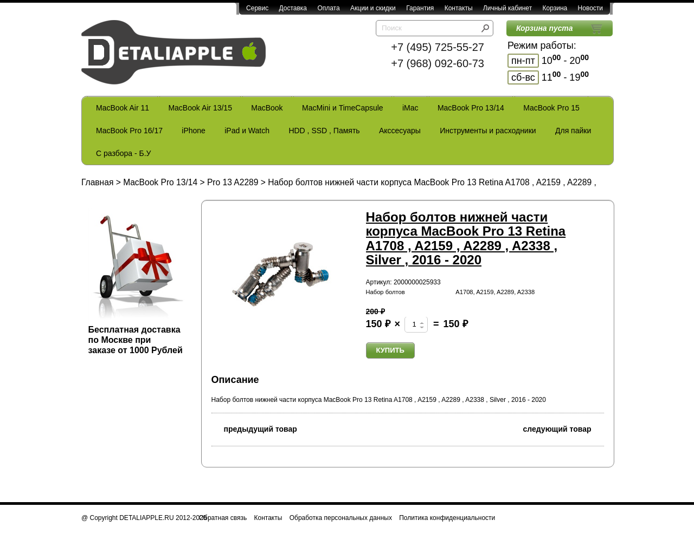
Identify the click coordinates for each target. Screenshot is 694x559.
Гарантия (420, 8)
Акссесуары (400, 130)
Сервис (257, 8)
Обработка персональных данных (341, 518)
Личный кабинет (507, 8)
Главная (97, 182)
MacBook (266, 107)
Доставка (293, 8)
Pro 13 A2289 (233, 182)
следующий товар (563, 428)
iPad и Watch (246, 130)
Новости (590, 8)
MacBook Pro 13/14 (471, 107)
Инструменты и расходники (488, 130)
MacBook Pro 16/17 (129, 130)
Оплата (328, 8)
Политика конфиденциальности (447, 518)
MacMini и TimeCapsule (342, 107)
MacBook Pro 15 (551, 107)
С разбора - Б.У (123, 153)
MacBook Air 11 (122, 107)
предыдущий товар (254, 428)
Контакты (459, 8)
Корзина (554, 8)
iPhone (193, 130)
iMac (410, 107)
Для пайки (573, 130)
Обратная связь (223, 518)
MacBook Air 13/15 (200, 107)
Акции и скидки (373, 8)
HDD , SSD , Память (323, 130)
